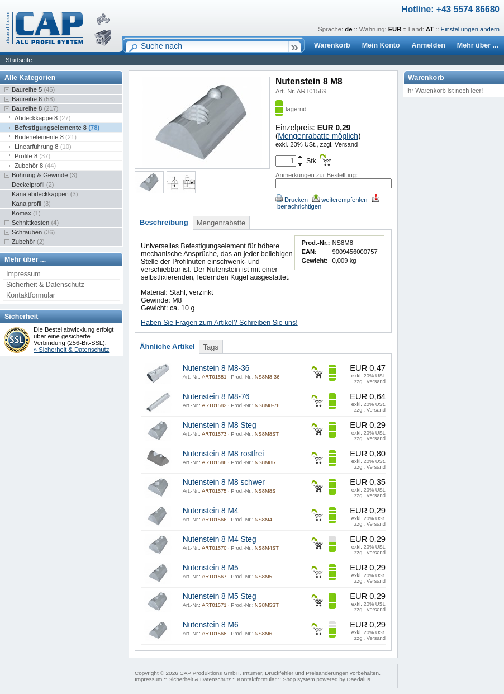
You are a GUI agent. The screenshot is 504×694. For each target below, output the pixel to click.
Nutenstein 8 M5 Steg (219, 596)
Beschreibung (164, 222)
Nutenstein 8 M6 (211, 625)
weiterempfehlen (339, 199)
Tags (210, 347)
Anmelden (428, 45)
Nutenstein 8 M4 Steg (219, 539)
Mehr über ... (477, 45)
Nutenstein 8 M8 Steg (219, 425)
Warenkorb (332, 45)
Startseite (19, 59)
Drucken (291, 199)
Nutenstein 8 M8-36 (216, 368)
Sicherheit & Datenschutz (45, 285)
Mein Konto (381, 45)
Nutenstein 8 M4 (211, 511)
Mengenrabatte (221, 223)
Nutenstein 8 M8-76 (216, 397)
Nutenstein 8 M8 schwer (224, 482)
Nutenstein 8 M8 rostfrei (223, 454)
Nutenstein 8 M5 (211, 568)
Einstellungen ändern (470, 29)
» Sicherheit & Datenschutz (71, 349)
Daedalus (358, 679)
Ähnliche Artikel (167, 346)
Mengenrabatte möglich (318, 136)
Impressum (23, 274)
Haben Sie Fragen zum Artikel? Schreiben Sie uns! (219, 323)
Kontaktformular (30, 295)
